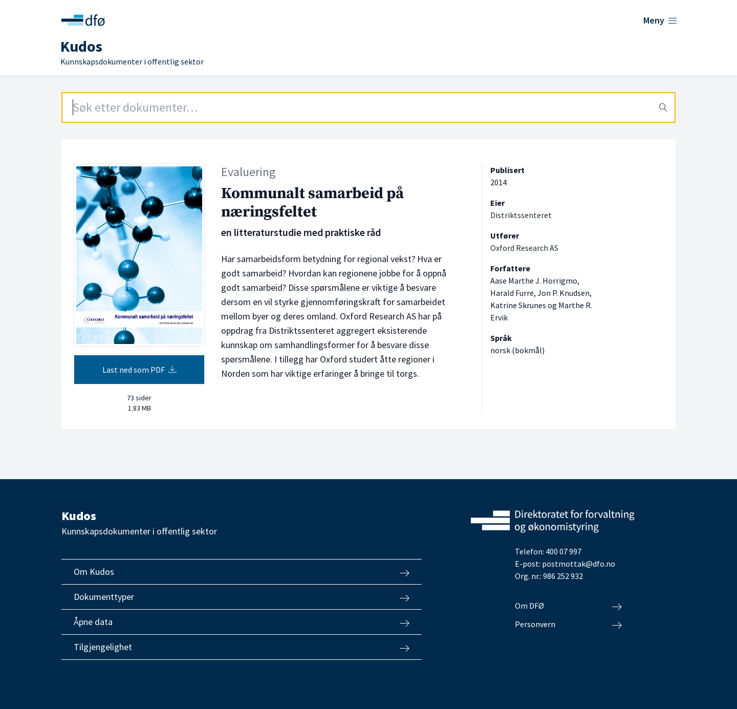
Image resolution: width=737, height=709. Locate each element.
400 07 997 (563, 551)
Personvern (568, 624)
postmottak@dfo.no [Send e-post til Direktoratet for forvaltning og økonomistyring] (578, 563)
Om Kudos (241, 572)
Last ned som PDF (139, 369)
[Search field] (368, 107)
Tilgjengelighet (241, 647)
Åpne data (241, 622)
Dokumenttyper (241, 597)
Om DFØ (568, 606)
